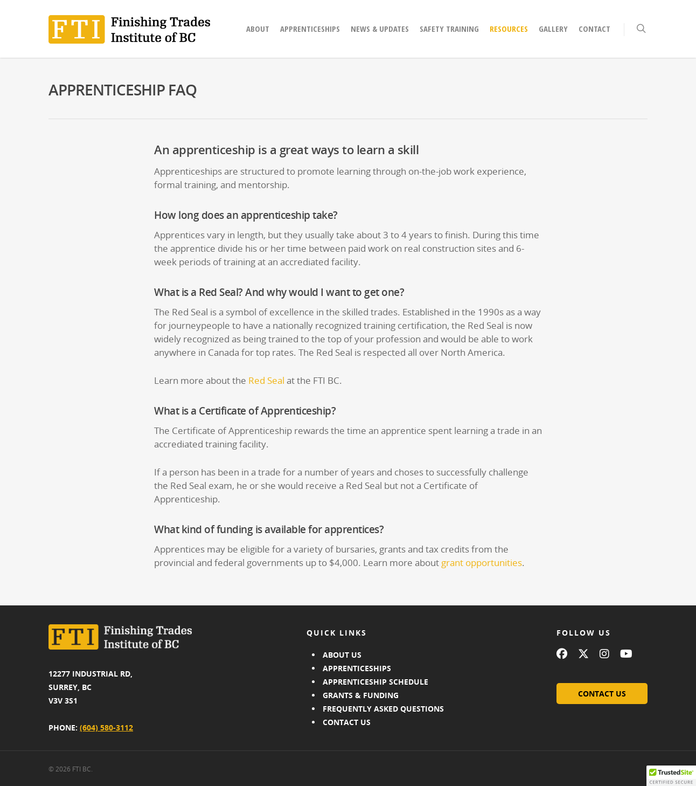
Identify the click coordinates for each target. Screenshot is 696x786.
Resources (509, 28)
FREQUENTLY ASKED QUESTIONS (383, 709)
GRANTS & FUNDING (361, 695)
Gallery (553, 28)
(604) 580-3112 (106, 727)
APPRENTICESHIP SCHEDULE (375, 682)
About (257, 28)
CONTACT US (347, 722)
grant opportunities (481, 562)
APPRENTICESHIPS (357, 668)
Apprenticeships (310, 28)
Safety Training (449, 28)
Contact (594, 28)
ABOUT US (342, 655)
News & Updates (380, 28)
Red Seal (266, 380)
